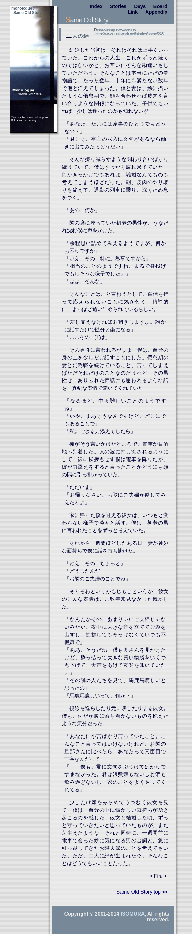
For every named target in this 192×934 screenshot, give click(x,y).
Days (140, 6)
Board (160, 6)
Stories (118, 6)
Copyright (76, 914)
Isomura (133, 914)
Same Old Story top (138, 892)
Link (133, 11)
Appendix (156, 11)
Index (96, 6)
